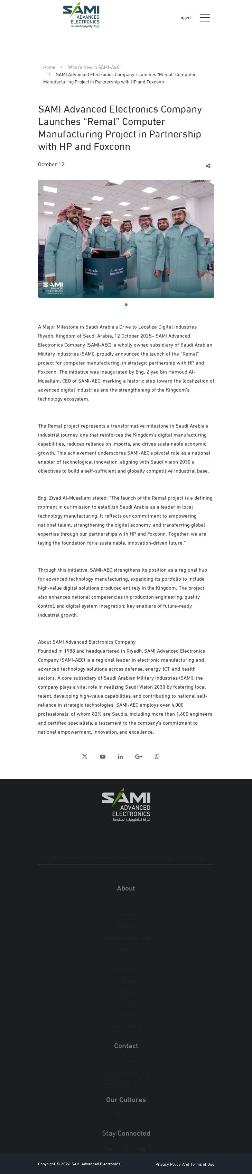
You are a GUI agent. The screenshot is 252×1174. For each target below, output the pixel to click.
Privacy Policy (168, 1164)
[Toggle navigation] (205, 17)
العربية (186, 17)
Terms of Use (202, 1164)
